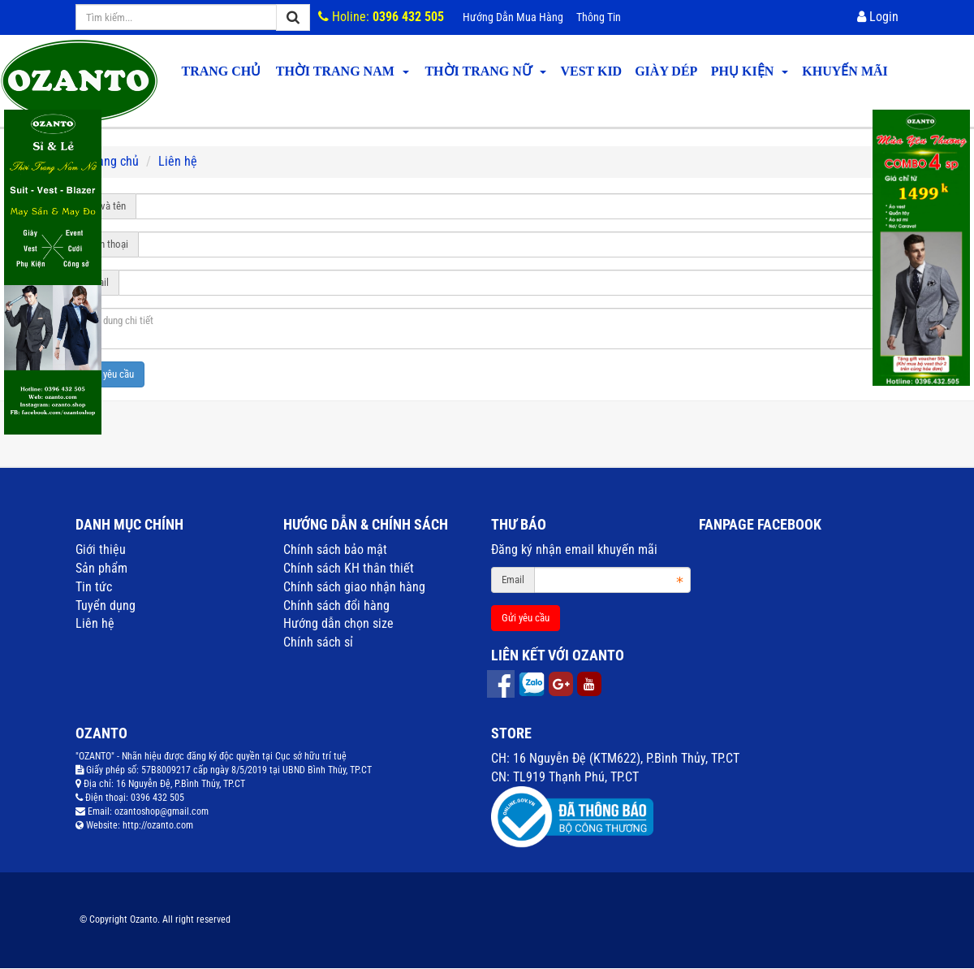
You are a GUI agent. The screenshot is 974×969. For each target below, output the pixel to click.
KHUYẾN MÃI (844, 71)
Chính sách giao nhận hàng (354, 587)
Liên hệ (94, 623)
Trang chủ (221, 71)
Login (878, 16)
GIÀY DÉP (666, 71)
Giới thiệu (100, 549)
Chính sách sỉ (318, 642)
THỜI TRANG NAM (342, 71)
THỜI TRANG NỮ (485, 71)
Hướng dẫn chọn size (338, 623)
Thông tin (598, 17)
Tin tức (93, 587)
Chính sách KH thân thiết (348, 568)
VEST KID (591, 71)
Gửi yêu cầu (110, 374)
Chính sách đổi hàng (336, 605)
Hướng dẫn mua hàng (513, 17)
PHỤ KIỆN (749, 71)
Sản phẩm (101, 568)
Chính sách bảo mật (335, 549)
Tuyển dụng (105, 605)
